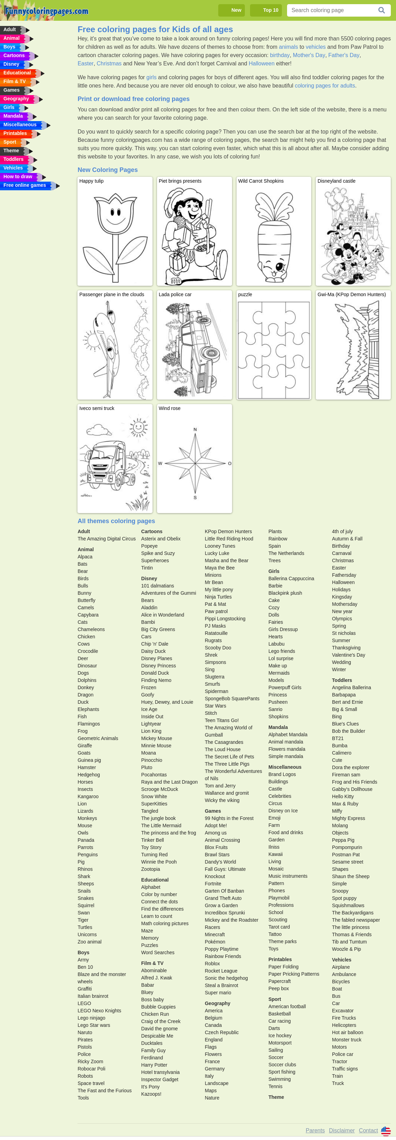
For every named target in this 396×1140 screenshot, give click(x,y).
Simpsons (215, 662)
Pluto (146, 767)
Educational (154, 880)
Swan (83, 912)
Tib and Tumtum (349, 942)
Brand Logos (282, 774)
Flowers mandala (286, 749)
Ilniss (273, 847)
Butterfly (86, 600)
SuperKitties (154, 803)
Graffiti (84, 989)
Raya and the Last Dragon (169, 782)
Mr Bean (214, 582)
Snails (84, 891)
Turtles (84, 927)
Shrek (211, 655)
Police (84, 1054)
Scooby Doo (218, 647)
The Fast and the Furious (104, 1090)
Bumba (339, 745)
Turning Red (154, 854)
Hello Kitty (343, 796)
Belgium (213, 1018)
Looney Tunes (220, 546)
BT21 (337, 738)
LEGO (84, 1003)
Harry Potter (154, 1065)
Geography (217, 1003)
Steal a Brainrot (221, 985)
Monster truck (346, 1039)
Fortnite (213, 883)
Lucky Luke (217, 553)
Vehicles (341, 960)
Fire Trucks (344, 1018)
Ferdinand (152, 1057)
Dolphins (86, 680)
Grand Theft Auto (223, 898)
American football (287, 1006)
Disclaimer (342, 1130)
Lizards (85, 811)
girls (151, 77)
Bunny (84, 593)
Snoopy (340, 891)
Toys (273, 948)
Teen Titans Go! (222, 720)
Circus (275, 803)
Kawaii (275, 854)
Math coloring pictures (164, 923)
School (275, 912)
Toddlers (342, 680)
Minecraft (215, 934)
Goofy (147, 694)
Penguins (87, 854)
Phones (276, 890)
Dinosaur (87, 665)
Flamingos (88, 724)
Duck (83, 702)
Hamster (86, 767)
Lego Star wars (93, 1025)
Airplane (341, 967)
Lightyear (151, 724)
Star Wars (215, 706)
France (212, 1061)
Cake (274, 600)
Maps (211, 1090)
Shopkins (278, 716)
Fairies (275, 622)
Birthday (341, 546)
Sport (274, 999)
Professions (281, 905)
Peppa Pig (343, 840)
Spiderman (216, 691)
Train (337, 1076)
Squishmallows (348, 905)
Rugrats (213, 640)
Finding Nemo (156, 680)
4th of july (342, 531)
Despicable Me (157, 1036)
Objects (340, 833)
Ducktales (151, 1043)
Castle (275, 789)
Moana (148, 753)
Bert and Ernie (347, 702)
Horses (85, 782)
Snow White (154, 796)
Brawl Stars (217, 854)
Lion (81, 803)
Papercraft (279, 981)
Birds (83, 578)
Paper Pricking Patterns (293, 974)
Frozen (148, 687)
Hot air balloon (347, 1032)
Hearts (275, 636)
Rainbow (277, 538)
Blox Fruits (216, 847)
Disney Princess (158, 665)
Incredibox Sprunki (225, 912)
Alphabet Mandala (287, 734)
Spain (274, 546)
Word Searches (157, 952)
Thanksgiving (346, 647)
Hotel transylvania (160, 1072)
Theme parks (282, 941)
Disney (149, 578)
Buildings (278, 781)
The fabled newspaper (356, 920)
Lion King (151, 731)
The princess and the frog (168, 833)
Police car (342, 1054)
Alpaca (84, 556)
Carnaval (341, 553)
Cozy (273, 607)
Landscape (217, 1083)
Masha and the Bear (226, 560)
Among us (216, 833)
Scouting (277, 919)
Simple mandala (285, 756)
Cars (146, 636)
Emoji (274, 818)
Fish (81, 716)
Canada (213, 1025)
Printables (280, 959)
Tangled (149, 811)
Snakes (85, 898)
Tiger (82, 920)
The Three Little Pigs (227, 764)
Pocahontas (154, 774)
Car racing (279, 1021)
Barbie (275, 586)
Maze (147, 930)
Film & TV (152, 963)
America (213, 1010)
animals (288, 47)
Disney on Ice (283, 810)
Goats (83, 753)
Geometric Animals (97, 738)
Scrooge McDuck (159, 789)
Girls (273, 571)
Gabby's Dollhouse (352, 789)
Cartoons (151, 531)
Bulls (82, 586)
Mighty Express (348, 818)
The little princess (351, 927)
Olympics (342, 618)
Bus (336, 996)
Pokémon (215, 942)
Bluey (147, 992)
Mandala (278, 727)
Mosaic (276, 869)
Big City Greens (158, 629)
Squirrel (85, 905)
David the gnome (159, 1028)
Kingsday (342, 597)
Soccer (276, 1057)
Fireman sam (346, 774)
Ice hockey (280, 1035)
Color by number (159, 894)
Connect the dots (159, 901)
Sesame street (347, 862)
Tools (83, 1098)
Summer (341, 640)
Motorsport (280, 1043)
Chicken (86, 636)
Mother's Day (309, 55)
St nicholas (344, 633)
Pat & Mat (215, 604)
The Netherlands (286, 553)
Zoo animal (89, 942)
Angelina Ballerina (351, 687)
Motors (339, 1047)
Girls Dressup (283, 629)
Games (213, 811)
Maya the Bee (219, 568)
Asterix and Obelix (161, 538)
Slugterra (214, 677)
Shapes (340, 869)
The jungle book (158, 818)
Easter (85, 63)
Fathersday (344, 575)
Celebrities (279, 796)
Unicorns (86, 934)
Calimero (341, 753)
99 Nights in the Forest (229, 818)
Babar (147, 985)
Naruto (84, 1032)
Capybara (88, 615)
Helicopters (344, 1025)
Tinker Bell (152, 840)
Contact (368, 1130)
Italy (209, 1076)
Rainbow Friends (223, 956)
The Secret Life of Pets (229, 756)
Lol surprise (280, 658)
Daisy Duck (153, 651)
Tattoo (275, 934)
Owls (82, 833)
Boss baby (152, 999)
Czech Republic (222, 1032)
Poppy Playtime (221, 949)
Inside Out (152, 716)
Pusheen (277, 702)
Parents (315, 1130)
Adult (83, 531)
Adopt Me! (216, 825)
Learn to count (156, 916)
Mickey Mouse (156, 738)
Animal (85, 549)
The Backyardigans (353, 912)
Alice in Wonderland (162, 615)
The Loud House (223, 749)
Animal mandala (285, 742)
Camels (85, 607)
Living (274, 861)
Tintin (147, 568)
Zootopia (150, 869)
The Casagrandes (224, 742)
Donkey (85, 687)
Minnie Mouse (156, 745)
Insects (85, 789)
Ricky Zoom (90, 1061)
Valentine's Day (348, 655)
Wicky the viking (222, 800)
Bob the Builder (348, 731)
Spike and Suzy (158, 553)
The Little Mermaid (161, 825)
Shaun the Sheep (350, 876)
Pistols (84, 1047)
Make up (277, 665)
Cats (82, 622)
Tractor (339, 1061)
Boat (337, 989)
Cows (83, 644)
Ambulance (344, 974)
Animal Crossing (222, 840)
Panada (85, 840)
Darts (274, 1028)
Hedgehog (88, 774)
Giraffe (84, 745)
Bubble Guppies (158, 1007)
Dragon (85, 694)
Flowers (213, 1054)
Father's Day (343, 55)
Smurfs (212, 684)
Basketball (279, 1013)
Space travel (90, 1083)
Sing (209, 669)
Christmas (109, 63)
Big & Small (344, 709)
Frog (82, 731)
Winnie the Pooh (159, 862)
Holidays (341, 589)
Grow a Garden (221, 905)
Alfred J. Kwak (156, 978)
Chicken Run (155, 1014)
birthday (280, 55)
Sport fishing (281, 1072)
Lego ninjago (91, 1018)
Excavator (342, 1010)
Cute (337, 760)
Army (83, 960)
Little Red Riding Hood (229, 538)
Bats (82, 564)
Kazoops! (151, 1094)
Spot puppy (344, 898)
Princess (277, 694)
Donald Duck (155, 673)
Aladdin (149, 607)
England (213, 1039)
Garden (276, 839)
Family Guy (153, 1050)
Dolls (273, 615)
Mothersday (344, 604)
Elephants (88, 709)
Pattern (276, 883)
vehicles (316, 47)
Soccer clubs (282, 1064)
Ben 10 (85, 967)
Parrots (85, 847)
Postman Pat (346, 854)
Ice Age (149, 709)
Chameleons (91, 629)
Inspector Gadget (159, 1079)
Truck (338, 1083)
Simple (339, 883)
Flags (211, 1047)
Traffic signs (345, 1068)
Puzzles (149, 945)
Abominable (154, 970)
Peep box (278, 988)
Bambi (148, 622)
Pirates (85, 1039)
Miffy (337, 811)
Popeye (149, 546)
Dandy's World (220, 862)
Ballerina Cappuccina (291, 578)
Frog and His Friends (354, 782)
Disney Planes (156, 658)
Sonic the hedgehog (226, 978)
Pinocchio (151, 760)
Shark (83, 876)
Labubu (276, 644)
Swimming (279, 1079)
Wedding (341, 662)
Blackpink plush (285, 593)
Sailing (275, 1050)
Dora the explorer (350, 767)
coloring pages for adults (325, 86)
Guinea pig (89, 760)
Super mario (218, 992)
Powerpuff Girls (284, 687)
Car (336, 1003)
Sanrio (275, 709)
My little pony (219, 589)
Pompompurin (347, 847)
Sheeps (85, 883)
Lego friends (281, 651)
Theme (276, 1097)
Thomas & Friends (351, 934)
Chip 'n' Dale (154, 644)
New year (342, 611)
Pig (80, 862)
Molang (340, 825)
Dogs (83, 673)
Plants (275, 531)
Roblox (212, 963)
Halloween (262, 63)
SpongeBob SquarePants (232, 698)
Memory (150, 938)
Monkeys (87, 818)
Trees (274, 560)
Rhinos (85, 869)
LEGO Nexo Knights (99, 1010)
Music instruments (287, 876)
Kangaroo (88, 796)
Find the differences (162, 909)
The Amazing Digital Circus (106, 538)
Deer (82, 658)
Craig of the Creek (161, 1021)
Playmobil (278, 898)
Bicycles (341, 981)
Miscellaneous (285, 767)
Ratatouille (216, 633)
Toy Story (151, 847)
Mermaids (278, 673)
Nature (212, 1098)
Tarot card (279, 927)
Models (276, 680)
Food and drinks (285, 832)
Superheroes (155, 560)
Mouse (84, 825)
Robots (85, 1076)
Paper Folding (283, 966)
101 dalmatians (157, 586)
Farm (274, 825)
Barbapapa (344, 694)
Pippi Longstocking (225, 618)
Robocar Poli (91, 1068)
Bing (337, 716)
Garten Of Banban (224, 891)
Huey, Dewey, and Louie (167, 702)
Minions (213, 575)
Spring (339, 626)
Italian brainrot (92, 996)
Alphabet (150, 887)
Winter (339, 669)
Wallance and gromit (227, 793)
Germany (215, 1068)
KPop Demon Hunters (228, 531)
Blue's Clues (345, 724)
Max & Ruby (345, 803)
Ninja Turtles (218, 597)
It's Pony (150, 1086)
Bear (82, 571)
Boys (83, 952)
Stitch (211, 713)
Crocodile (87, 651)
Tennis (275, 1086)
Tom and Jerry (220, 785)
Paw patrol (216, 611)
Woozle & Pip (346, 949)
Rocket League (221, 971)
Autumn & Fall (347, 538)
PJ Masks (215, 626)
